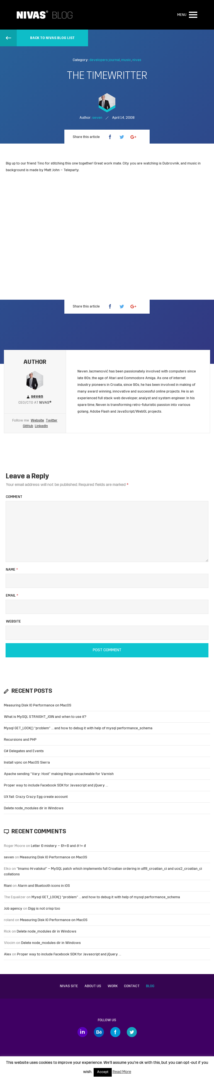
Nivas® (45, 403)
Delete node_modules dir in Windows (34, 808)
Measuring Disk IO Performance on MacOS (37, 705)
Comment (14, 497)
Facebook (115, 1032)
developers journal (104, 60)
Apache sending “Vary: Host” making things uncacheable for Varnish (59, 774)
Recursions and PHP (20, 740)
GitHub (28, 426)
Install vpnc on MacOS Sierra (27, 762)
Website (37, 420)
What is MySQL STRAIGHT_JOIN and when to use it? (45, 717)
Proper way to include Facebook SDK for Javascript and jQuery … (56, 785)
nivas (136, 60)
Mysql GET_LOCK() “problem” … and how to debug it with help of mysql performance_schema (78, 728)
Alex (7, 954)
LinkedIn (41, 426)
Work (113, 986)
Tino (40, 163)
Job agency (13, 909)
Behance (99, 1032)
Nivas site (69, 986)
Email (12, 595)
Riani (8, 886)
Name (12, 570)
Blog (150, 986)
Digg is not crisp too (44, 909)
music (126, 60)
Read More (122, 1072)
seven (9, 857)
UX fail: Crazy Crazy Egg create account (36, 797)
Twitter (51, 420)
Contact (132, 986)
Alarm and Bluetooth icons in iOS (44, 886)
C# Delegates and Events (24, 751)
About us (92, 986)
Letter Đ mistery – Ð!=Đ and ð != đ (58, 846)
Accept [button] (102, 1072)
